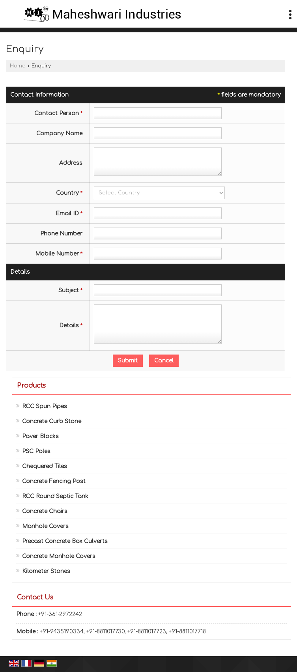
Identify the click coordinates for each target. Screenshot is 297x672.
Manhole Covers (45, 526)
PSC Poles (36, 451)
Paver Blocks (40, 436)
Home (17, 66)
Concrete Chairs (44, 511)
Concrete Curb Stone (51, 421)
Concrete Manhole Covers (58, 556)
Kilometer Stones (46, 571)
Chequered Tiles (44, 466)
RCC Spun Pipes (44, 406)
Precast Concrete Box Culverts (65, 541)
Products (31, 385)
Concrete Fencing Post (54, 481)
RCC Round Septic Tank (55, 496)
